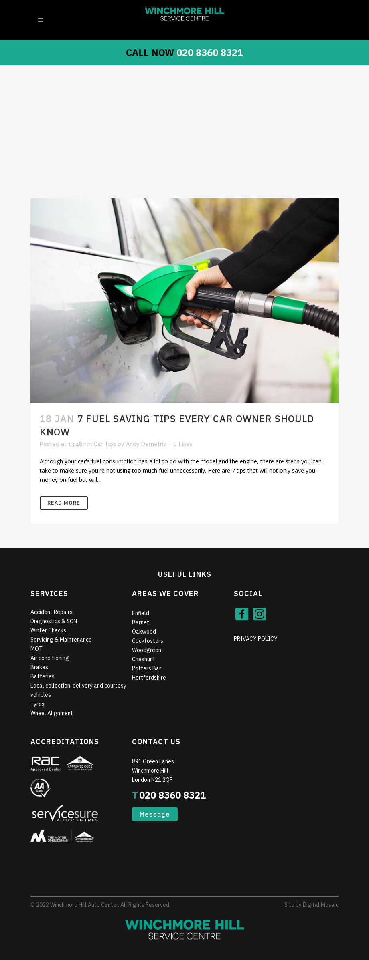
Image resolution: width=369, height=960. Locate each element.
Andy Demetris (146, 444)
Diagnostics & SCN (53, 621)
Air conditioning (49, 658)
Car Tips (104, 444)
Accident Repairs (51, 612)
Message (155, 814)
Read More (63, 503)
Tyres (37, 704)
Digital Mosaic (321, 904)
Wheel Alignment (51, 713)
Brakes (39, 667)
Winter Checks (48, 630)
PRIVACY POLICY (256, 638)
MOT (36, 648)
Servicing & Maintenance (61, 639)
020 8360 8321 (209, 52)
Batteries (42, 676)
